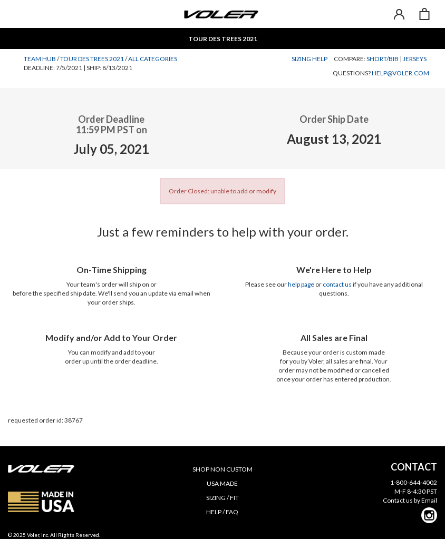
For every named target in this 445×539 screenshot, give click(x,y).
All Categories (152, 59)
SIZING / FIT (222, 498)
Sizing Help (309, 59)
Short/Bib (382, 59)
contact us (337, 284)
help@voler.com (400, 73)
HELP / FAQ (222, 512)
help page (301, 284)
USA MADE (222, 483)
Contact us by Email (410, 500)
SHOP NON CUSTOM (222, 469)
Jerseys (415, 59)
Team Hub (40, 59)
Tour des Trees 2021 (92, 59)
